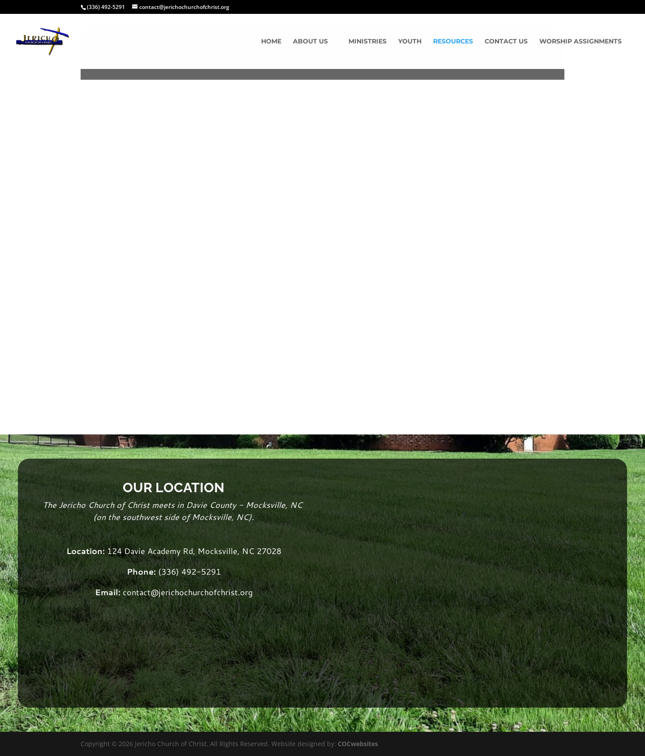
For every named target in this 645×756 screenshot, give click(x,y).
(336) (169, 571)
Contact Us (506, 41)
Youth (409, 41)
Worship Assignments (580, 41)
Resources (453, 41)
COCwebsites (358, 743)
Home (271, 41)
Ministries (367, 41)
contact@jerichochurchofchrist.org (188, 592)
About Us (310, 41)
